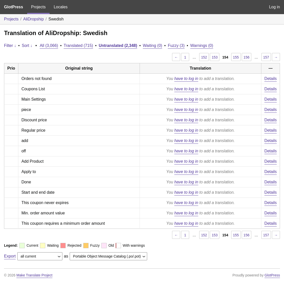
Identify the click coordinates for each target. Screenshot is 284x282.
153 (215, 57)
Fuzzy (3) (176, 45)
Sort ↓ (27, 45)
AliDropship (33, 19)
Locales (60, 7)
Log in (274, 7)
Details (270, 78)
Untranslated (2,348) (118, 45)
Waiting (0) (152, 45)
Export (10, 256)
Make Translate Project (34, 275)
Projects (38, 7)
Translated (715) (78, 45)
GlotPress (13, 7)
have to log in (186, 78)
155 (236, 57)
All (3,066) (49, 45)
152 (204, 57)
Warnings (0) (201, 45)
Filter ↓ (10, 45)
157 (266, 57)
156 (246, 57)
